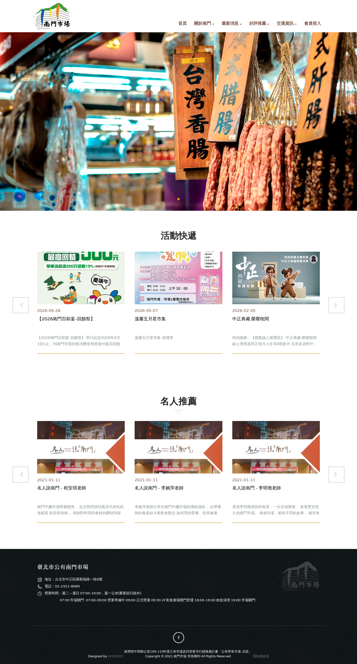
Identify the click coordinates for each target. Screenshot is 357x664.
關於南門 (202, 23)
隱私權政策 (261, 656)
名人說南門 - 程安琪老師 (61, 488)
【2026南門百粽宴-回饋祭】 (66, 319)
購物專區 (178, 121)
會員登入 (312, 23)
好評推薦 (257, 23)
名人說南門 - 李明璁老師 (256, 488)
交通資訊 (285, 23)
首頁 (182, 23)
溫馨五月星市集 (150, 319)
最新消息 (230, 23)
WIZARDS (115, 656)
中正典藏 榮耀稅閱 (250, 319)
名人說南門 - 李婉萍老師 (159, 488)
